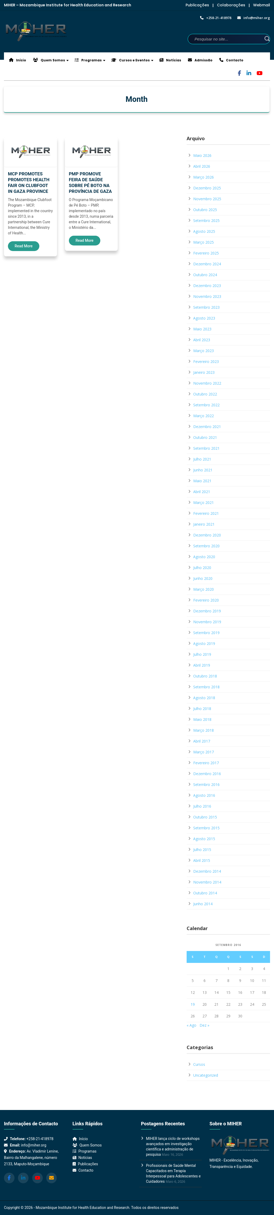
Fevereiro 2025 (206, 253)
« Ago (191, 1025)
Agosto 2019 (204, 643)
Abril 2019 (201, 665)
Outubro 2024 (205, 274)
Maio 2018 (202, 719)
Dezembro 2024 (207, 263)
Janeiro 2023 (204, 372)
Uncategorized (205, 1075)
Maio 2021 (202, 480)
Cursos (199, 1064)
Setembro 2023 (206, 307)
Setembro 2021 (206, 448)
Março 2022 (203, 415)
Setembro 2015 (206, 827)
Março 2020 (203, 589)
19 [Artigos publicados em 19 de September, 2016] (193, 1004)
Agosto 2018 (204, 697)
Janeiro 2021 (204, 524)
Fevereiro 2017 (206, 762)
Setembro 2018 (206, 686)
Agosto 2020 (204, 556)
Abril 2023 (201, 339)
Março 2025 (203, 242)
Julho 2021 (202, 459)
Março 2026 (203, 177)
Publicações (197, 5)
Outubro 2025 (205, 209)
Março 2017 (203, 751)
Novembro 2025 (207, 198)
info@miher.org (33, 1145)
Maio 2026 (202, 155)
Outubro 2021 (205, 437)
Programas (88, 60)
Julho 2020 (202, 567)
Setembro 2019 (206, 632)
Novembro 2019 (207, 621)
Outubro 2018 (205, 676)
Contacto (231, 60)
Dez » (204, 1025)
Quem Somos (49, 60)
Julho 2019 (202, 654)
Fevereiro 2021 (206, 513)
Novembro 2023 (207, 296)
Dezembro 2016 (207, 773)
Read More (24, 246)
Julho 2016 (202, 806)
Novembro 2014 (207, 882)
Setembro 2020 (206, 545)
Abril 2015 (201, 860)
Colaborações (231, 5)
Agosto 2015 (204, 838)
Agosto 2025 (204, 231)
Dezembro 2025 (207, 187)
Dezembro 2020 (207, 535)
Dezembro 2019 (207, 610)
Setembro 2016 (206, 784)
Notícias (170, 60)
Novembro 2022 (207, 383)
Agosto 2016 (204, 795)
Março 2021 (203, 502)
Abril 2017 (201, 741)
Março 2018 (203, 730)
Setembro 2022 (206, 404)
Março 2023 (203, 350)
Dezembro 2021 (207, 426)
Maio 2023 (202, 328)
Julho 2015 (202, 849)
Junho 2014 (202, 903)
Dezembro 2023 (207, 285)
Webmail (261, 5)
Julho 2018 (202, 708)
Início (17, 60)
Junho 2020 (202, 578)
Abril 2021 (201, 491)
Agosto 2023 (204, 318)
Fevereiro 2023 (206, 361)
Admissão (200, 60)
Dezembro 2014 (207, 871)
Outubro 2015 (205, 817)
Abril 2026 (201, 166)
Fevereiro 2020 (206, 600)
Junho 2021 (202, 469)
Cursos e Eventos (130, 60)
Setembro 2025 (206, 220)
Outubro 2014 (205, 892)
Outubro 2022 (205, 394)
